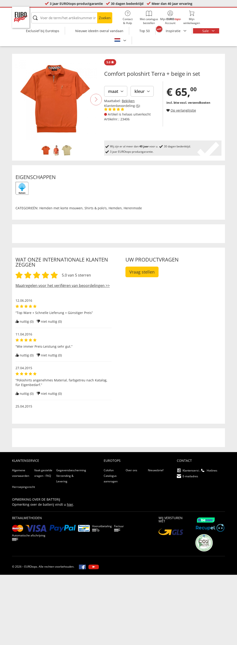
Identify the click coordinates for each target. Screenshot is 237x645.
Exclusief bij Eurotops (42, 31)
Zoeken (105, 17)
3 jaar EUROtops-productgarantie (76, 3)
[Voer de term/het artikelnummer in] (71, 17)
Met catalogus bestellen (149, 18)
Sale (206, 31)
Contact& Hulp (127, 18)
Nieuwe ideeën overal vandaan (99, 31)
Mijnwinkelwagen (191, 18)
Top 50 (144, 31)
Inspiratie (173, 31)
